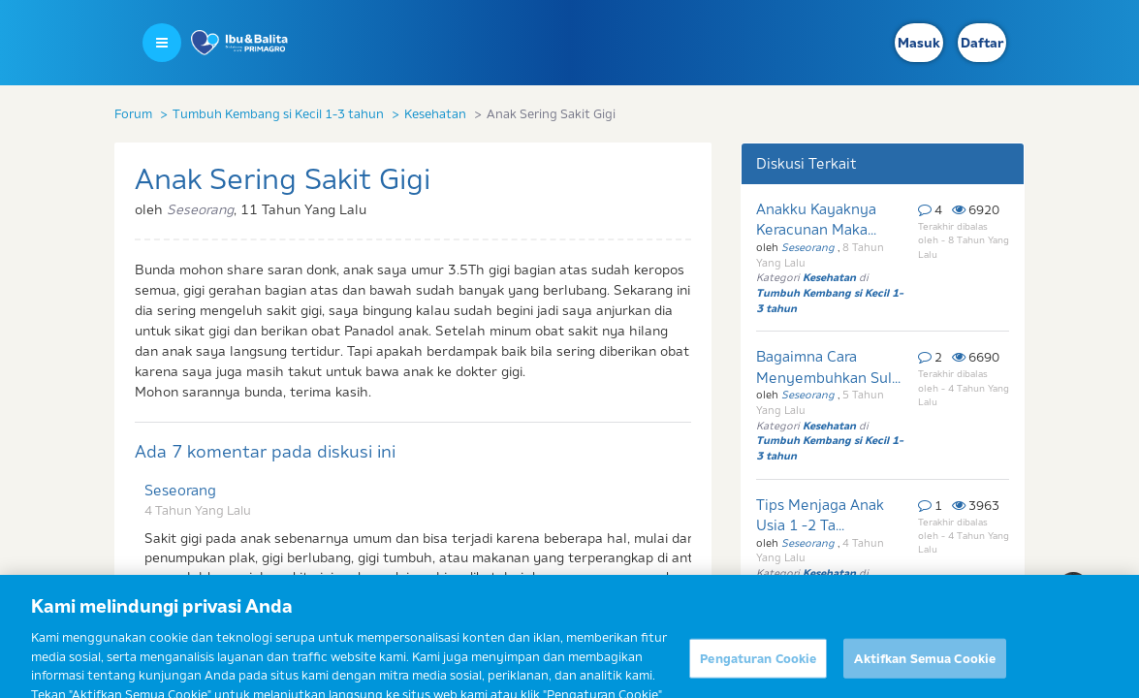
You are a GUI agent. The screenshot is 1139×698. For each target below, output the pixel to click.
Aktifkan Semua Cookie (925, 670)
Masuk (919, 42)
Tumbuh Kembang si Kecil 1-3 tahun (278, 113)
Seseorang (180, 490)
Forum (133, 113)
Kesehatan (435, 113)
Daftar (982, 42)
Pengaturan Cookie (758, 670)
